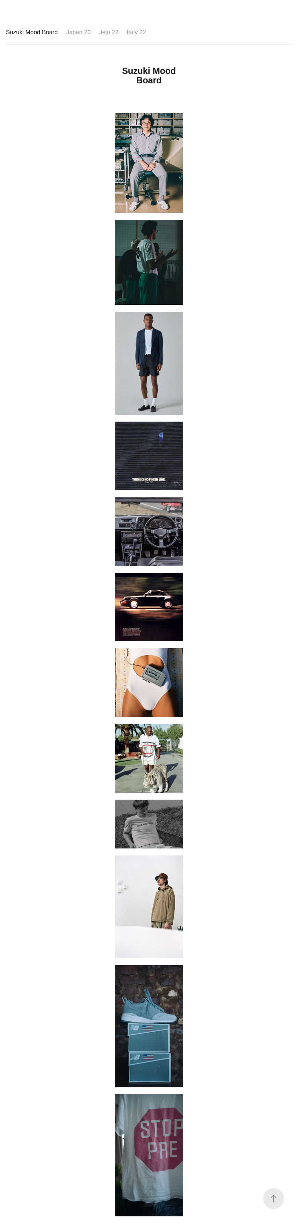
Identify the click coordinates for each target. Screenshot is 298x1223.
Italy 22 (136, 32)
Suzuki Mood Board (32, 32)
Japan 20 (78, 32)
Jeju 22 (108, 32)
